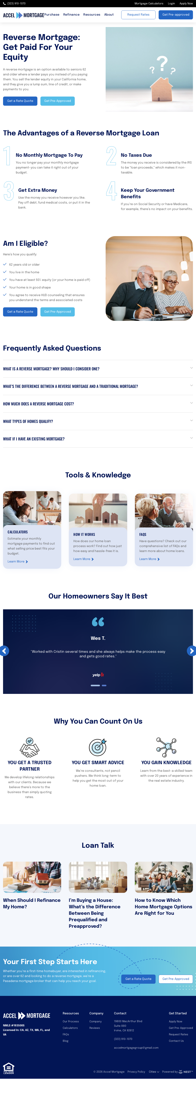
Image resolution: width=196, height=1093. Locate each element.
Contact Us (176, 1041)
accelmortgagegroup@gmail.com (136, 1048)
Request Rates (178, 1034)
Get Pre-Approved (181, 1028)
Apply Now (186, 3)
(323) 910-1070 (14, 3)
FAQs (66, 1034)
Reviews (94, 1028)
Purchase (51, 14)
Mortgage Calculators (149, 3)
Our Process (71, 1021)
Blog (65, 1041)
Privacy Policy (136, 1072)
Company (95, 1021)
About (109, 14)
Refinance (71, 14)
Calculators (70, 1028)
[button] (98, 368)
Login (171, 3)
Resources (91, 14)
